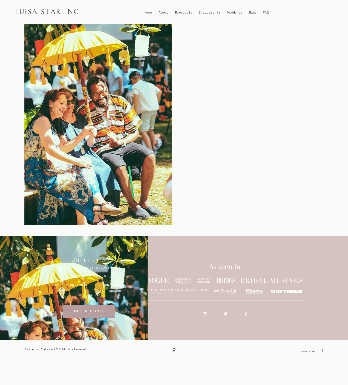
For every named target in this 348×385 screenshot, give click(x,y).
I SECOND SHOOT (109, 309)
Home (148, 12)
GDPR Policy (89, 319)
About (163, 12)
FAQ (266, 12)
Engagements (210, 12)
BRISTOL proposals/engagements (89, 291)
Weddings (235, 12)
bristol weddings (88, 300)
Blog (253, 12)
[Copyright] (174, 374)
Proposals (183, 12)
